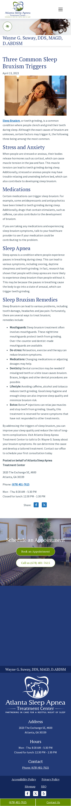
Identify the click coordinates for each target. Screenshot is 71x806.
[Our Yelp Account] (43, 795)
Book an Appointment (35, 551)
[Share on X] (44, 505)
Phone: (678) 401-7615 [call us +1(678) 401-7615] (35, 767)
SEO (43, 786)
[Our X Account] (35, 795)
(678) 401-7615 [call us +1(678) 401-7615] (18, 802)
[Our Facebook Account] (27, 795)
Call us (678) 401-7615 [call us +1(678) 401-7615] (35, 563)
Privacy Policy (50, 779)
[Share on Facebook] (36, 505)
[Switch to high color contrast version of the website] (7, 26)
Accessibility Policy (24, 779)
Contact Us (53, 802)
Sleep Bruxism (11, 120)
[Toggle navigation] (61, 9)
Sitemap (30, 786)
